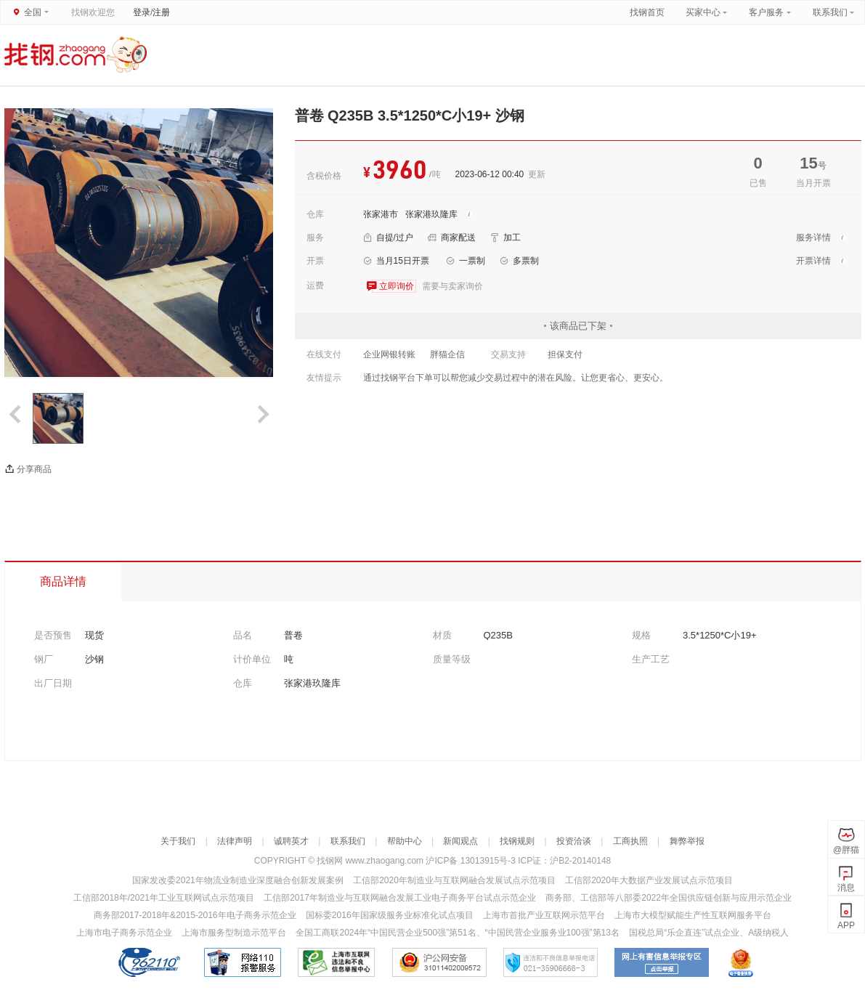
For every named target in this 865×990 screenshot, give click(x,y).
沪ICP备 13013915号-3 (472, 861)
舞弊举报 (687, 841)
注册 (161, 12)
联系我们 (830, 12)
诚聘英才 (291, 841)
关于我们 (178, 841)
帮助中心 (404, 841)
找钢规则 (517, 841)
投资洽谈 (573, 841)
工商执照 (630, 841)
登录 (141, 12)
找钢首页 (647, 12)
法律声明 (234, 841)
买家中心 (704, 12)
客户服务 (766, 12)
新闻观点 (460, 841)
